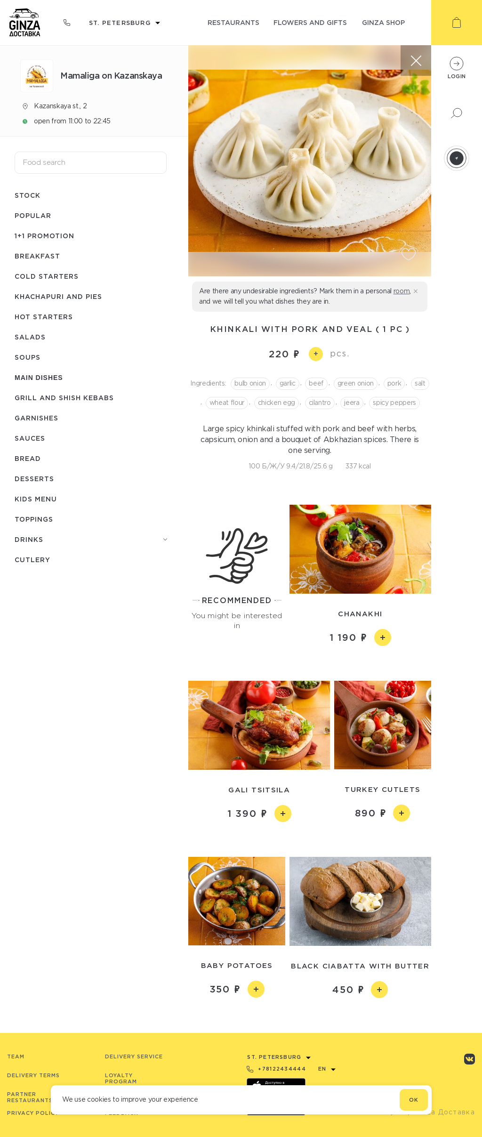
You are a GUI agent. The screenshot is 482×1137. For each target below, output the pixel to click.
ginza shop (383, 22)
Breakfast (37, 255)
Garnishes (36, 417)
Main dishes (39, 377)
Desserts (34, 478)
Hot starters (44, 316)
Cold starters (47, 276)
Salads (30, 336)
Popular (33, 215)
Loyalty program (121, 1078)
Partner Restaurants (30, 1097)
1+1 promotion (44, 235)
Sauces (30, 438)
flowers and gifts (310, 22)
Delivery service (134, 1056)
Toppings (34, 519)
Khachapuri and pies (58, 296)
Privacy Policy (33, 1113)
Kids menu (36, 498)
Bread (28, 458)
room (402, 291)
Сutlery (32, 559)
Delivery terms (33, 1075)
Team (15, 1056)
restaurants (233, 22)
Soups (27, 357)
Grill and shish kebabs (64, 397)
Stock (27, 195)
